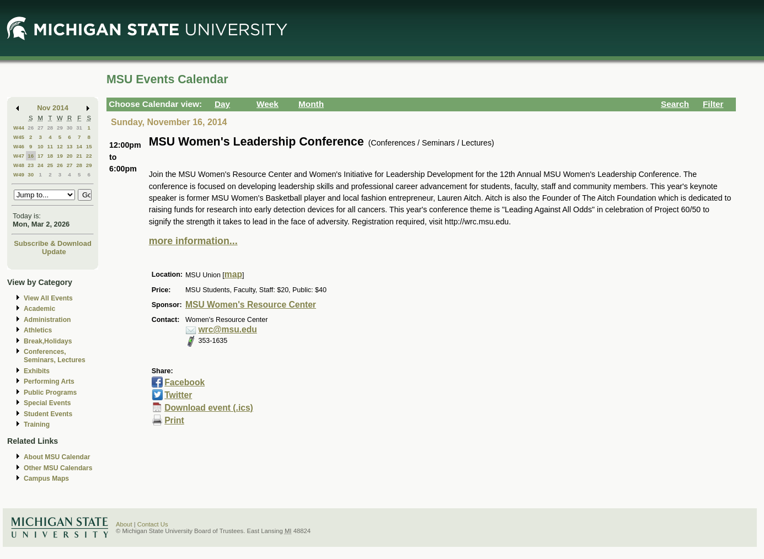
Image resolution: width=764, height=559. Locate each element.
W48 (18, 165)
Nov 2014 (52, 108)
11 (50, 146)
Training (37, 424)
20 (70, 156)
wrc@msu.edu (227, 329)
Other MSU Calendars (58, 468)
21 (79, 156)
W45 (18, 137)
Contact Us (152, 524)
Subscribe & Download (53, 243)
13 (70, 146)
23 (31, 165)
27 (41, 128)
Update (54, 252)
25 (50, 165)
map (233, 274)
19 (60, 156)
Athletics (38, 330)
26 (31, 128)
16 (31, 156)
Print (174, 420)
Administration (47, 320)
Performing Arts (49, 381)
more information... (193, 240)
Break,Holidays (48, 341)
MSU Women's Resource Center (250, 304)
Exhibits (37, 371)
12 (60, 146)
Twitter (178, 395)
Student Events (48, 414)
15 (89, 146)
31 (79, 128)
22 (89, 156)
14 (79, 146)
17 (41, 156)
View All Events (48, 298)
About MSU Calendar (57, 457)
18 (50, 156)
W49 (18, 174)
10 (41, 146)
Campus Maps (46, 478)
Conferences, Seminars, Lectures (55, 356)
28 (50, 128)
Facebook (184, 382)
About (124, 524)
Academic (39, 309)
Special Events (47, 403)
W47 (18, 156)
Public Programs (50, 392)
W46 (18, 146)
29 (60, 128)
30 (70, 128)
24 (41, 165)
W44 (18, 128)
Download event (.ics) (208, 407)
